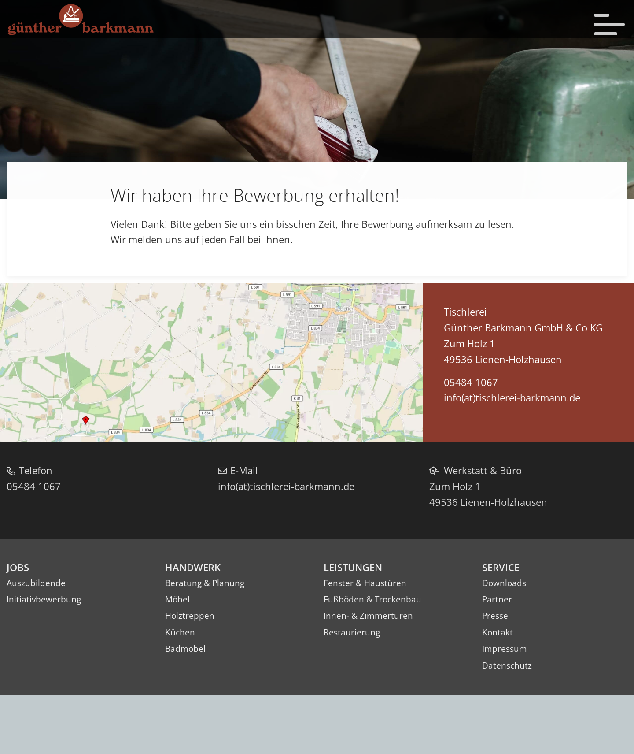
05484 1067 (469, 444)
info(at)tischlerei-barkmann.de (510, 459)
